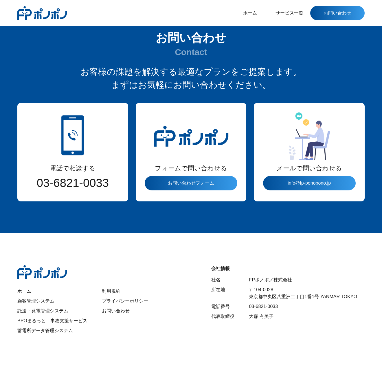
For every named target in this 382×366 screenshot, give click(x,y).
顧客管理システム (35, 300)
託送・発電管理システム (42, 310)
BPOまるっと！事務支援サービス (52, 320)
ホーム (250, 12)
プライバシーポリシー (125, 300)
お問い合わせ (337, 12)
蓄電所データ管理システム (45, 330)
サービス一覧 (289, 12)
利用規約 (111, 291)
